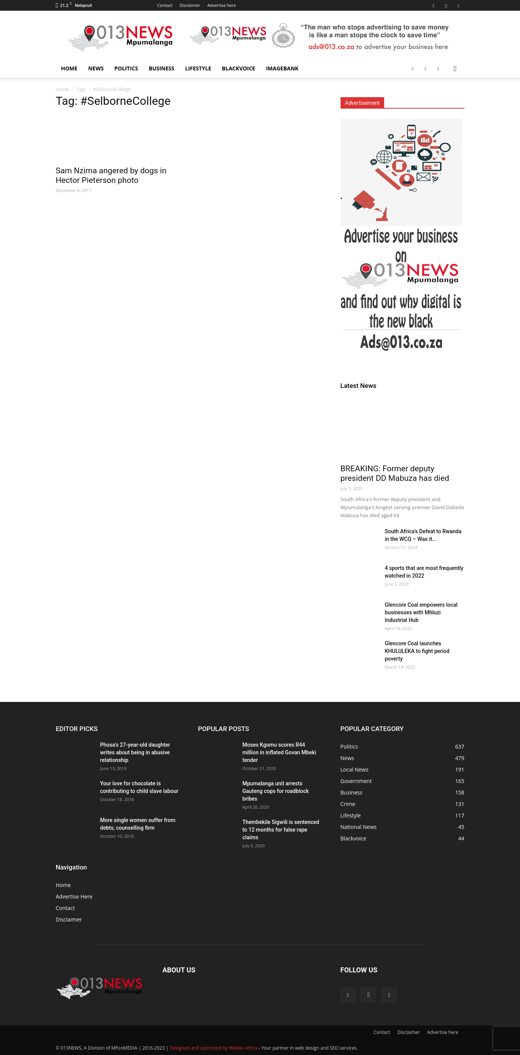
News (95, 68)
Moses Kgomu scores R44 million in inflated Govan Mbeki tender (279, 752)
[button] (455, 69)
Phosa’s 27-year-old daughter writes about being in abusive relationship (135, 752)
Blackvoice (238, 68)
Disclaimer (189, 5)
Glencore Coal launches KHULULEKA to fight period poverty (417, 651)
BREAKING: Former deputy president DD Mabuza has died (395, 473)
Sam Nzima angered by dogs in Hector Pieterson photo (111, 175)
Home (69, 68)
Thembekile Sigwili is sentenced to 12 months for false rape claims (281, 829)
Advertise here (221, 5)
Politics (126, 68)
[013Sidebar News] (403, 240)
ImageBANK (282, 68)
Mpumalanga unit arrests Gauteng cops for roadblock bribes (276, 791)
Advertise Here (74, 896)
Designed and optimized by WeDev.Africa (213, 1048)
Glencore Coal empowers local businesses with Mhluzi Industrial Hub (421, 612)
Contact (165, 5)
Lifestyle (198, 68)
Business (161, 68)
